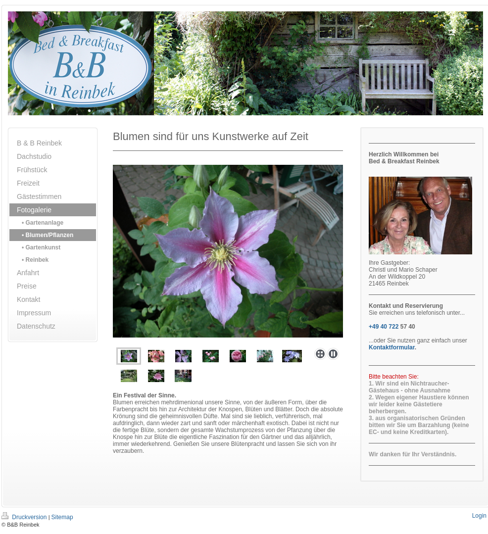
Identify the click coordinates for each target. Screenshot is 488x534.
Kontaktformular (392, 347)
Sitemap (62, 517)
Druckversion (25, 517)
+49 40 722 (383, 326)
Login (479, 515)
